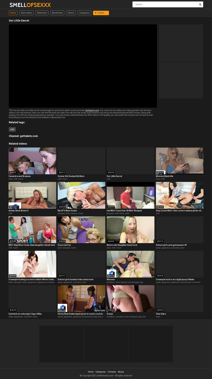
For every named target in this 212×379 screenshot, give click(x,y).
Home (13, 13)
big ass (124, 282)
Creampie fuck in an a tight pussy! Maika (175, 279)
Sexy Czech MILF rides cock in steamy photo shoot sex (180, 210)
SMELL (17, 4)
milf (12, 129)
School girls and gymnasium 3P (171, 245)
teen (11, 179)
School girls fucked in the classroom (75, 279)
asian (158, 248)
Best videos (26, 13)
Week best (42, 13)
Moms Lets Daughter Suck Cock (122, 245)
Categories (84, 13)
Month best (57, 13)
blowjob (61, 213)
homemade (133, 282)
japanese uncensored (48, 282)
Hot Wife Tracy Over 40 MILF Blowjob (124, 210)
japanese (166, 248)
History (71, 13)
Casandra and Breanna (20, 176)
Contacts (112, 372)
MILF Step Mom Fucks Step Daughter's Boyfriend (32, 245)
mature (73, 213)
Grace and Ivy (64, 245)
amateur (111, 282)
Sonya (110, 314)
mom (20, 179)
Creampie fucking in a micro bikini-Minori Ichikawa (32, 279)
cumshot (175, 248)
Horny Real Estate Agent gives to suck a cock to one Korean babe (81, 314)
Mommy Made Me (164, 176)
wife (127, 213)
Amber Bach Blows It (18, 210)
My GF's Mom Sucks (67, 210)
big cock (97, 316)
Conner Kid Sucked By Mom (71, 176)
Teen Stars (161, 314)
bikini (11, 282)
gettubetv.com (29, 136)
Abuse (121, 372)
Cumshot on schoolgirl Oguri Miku (25, 314)
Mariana (111, 279)
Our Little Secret (114, 176)
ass (141, 282)
